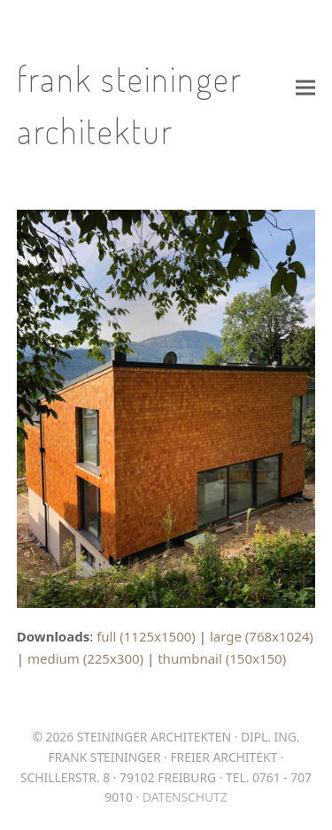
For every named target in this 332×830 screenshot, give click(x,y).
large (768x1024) (261, 636)
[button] (305, 87)
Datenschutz (185, 796)
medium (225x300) (85, 658)
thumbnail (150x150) (222, 658)
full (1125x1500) (146, 636)
